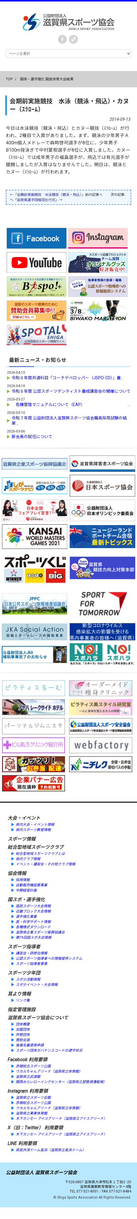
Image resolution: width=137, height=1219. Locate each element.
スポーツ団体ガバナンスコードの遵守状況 (49, 1050)
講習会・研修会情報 (31, 953)
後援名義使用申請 (30, 1045)
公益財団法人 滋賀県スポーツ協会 (41, 1172)
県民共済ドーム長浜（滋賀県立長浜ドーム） (51, 1150)
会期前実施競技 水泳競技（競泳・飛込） (49, 195)
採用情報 (23, 880)
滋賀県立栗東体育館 (31, 1113)
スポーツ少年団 (24, 973)
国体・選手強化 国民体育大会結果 (46, 79)
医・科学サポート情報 (33, 922)
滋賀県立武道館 (28, 1077)
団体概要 (23, 1024)
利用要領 (38, 1059)
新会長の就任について (32, 436)
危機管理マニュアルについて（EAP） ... (71, 404)
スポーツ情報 (22, 839)
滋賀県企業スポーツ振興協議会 (40, 932)
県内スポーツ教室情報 (33, 830)
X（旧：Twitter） (25, 1128)
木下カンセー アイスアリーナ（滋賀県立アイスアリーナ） (61, 1119)
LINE (12, 1143)
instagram (73, 39)
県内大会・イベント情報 (35, 825)
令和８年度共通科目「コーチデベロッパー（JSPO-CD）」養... (67, 377)
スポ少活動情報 (28, 979)
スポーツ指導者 (24, 946)
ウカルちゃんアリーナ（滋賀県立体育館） (49, 1071)
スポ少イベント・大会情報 (37, 985)
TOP (9, 79)
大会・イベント (24, 818)
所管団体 (23, 1035)
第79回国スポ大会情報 (33, 937)
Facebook (62, 39)
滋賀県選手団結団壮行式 (36, 200)
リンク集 (23, 1000)
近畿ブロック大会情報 (33, 911)
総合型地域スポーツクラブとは (40, 854)
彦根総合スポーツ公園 (33, 1066)
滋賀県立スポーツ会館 (33, 1098)
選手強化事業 (26, 917)
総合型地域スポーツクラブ (36, 847)
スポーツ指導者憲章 (31, 964)
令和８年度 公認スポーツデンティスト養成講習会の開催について (71, 391)
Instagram (18, 1091)
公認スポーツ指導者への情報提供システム (49, 958)
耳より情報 (19, 994)
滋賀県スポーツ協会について (38, 1017)
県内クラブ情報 (28, 859)
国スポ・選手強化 (26, 899)
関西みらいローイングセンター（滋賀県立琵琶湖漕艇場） (61, 1082)
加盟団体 (23, 1029)
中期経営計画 (26, 890)
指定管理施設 (22, 1009)
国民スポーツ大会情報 (33, 906)
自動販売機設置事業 (31, 885)
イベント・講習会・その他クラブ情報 (45, 864)
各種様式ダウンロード (33, 927)
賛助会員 (23, 1040)
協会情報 (17, 873)
